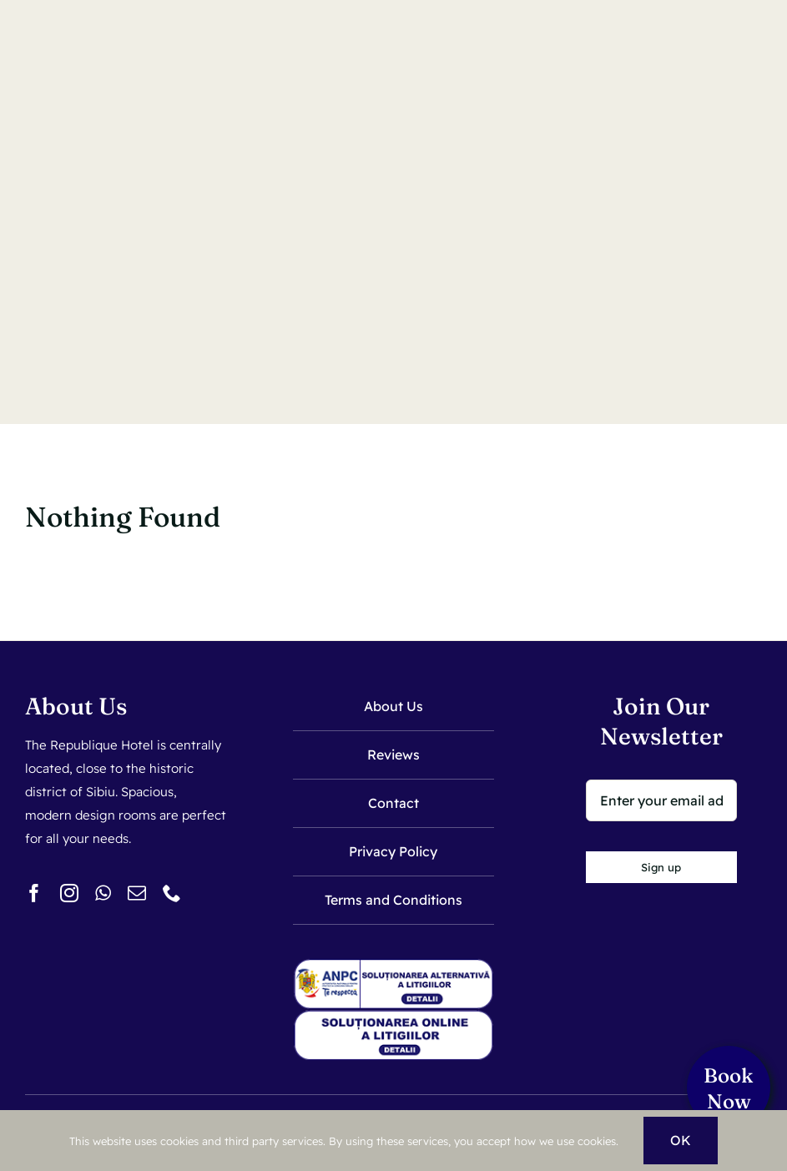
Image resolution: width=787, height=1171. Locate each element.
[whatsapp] (103, 893)
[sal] (393, 965)
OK (680, 1140)
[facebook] (34, 893)
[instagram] (69, 893)
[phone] (172, 893)
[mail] (137, 893)
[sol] (393, 1017)
